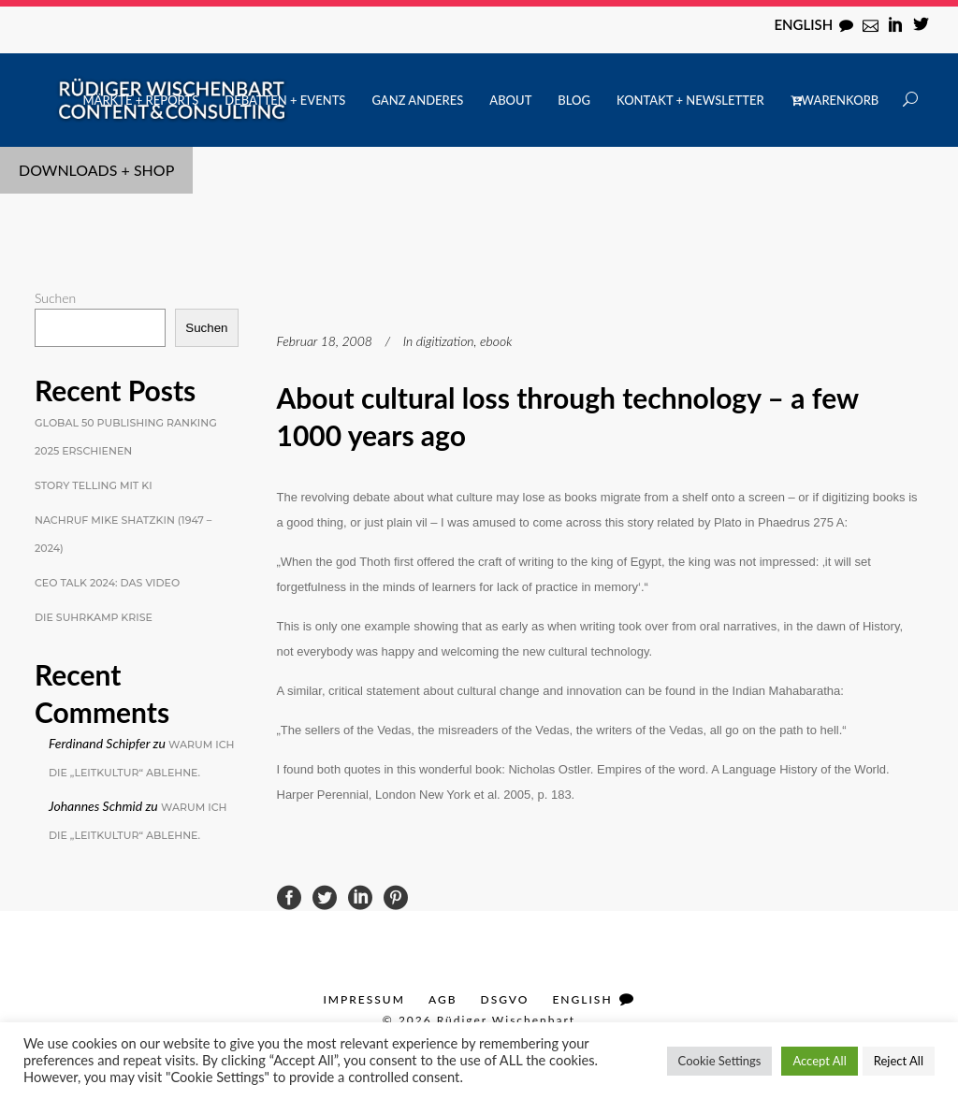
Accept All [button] (819, 1060)
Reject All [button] (898, 1060)
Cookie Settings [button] (720, 1060)
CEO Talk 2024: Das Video (107, 582)
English (803, 24)
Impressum (363, 999)
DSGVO (505, 999)
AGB (442, 999)
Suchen (55, 298)
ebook (496, 341)
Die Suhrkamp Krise (93, 617)
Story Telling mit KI (93, 485)
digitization (445, 341)
